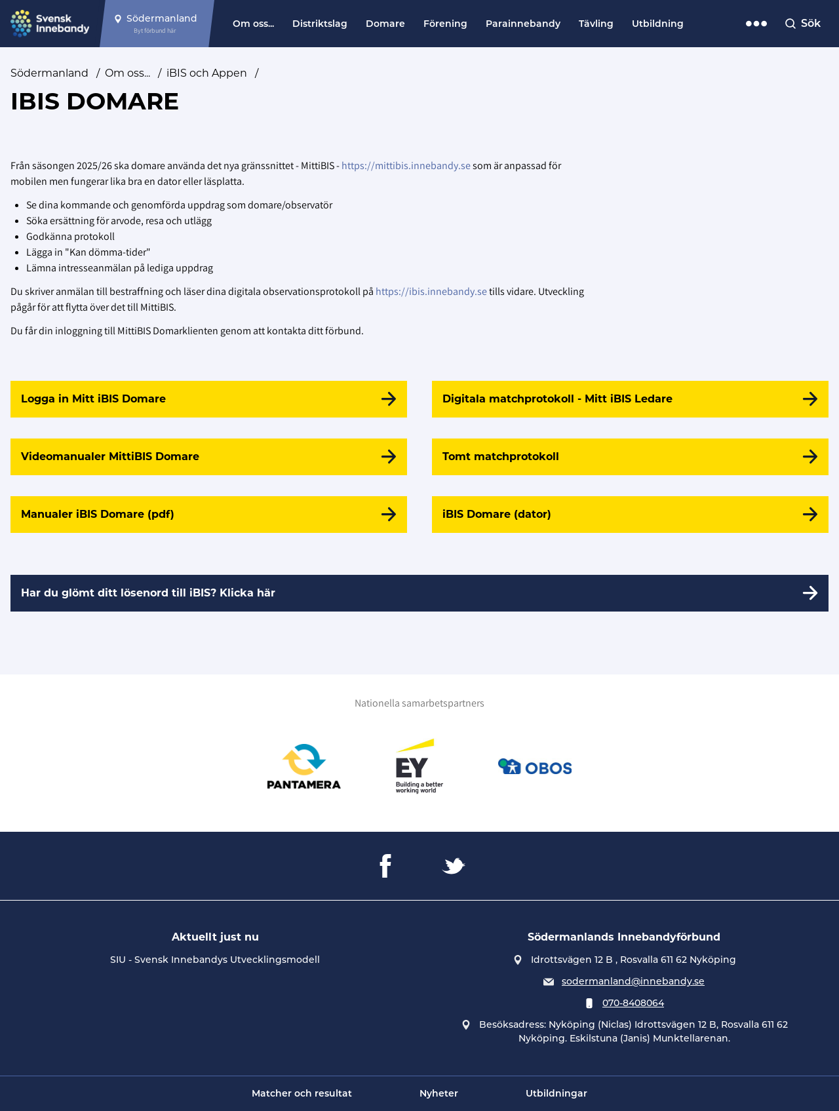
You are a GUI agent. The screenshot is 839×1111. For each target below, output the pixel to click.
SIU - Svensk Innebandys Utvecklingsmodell (215, 959)
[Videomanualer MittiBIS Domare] (208, 457)
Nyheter (439, 1093)
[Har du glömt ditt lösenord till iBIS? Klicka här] (419, 593)
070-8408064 (633, 1003)
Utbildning (658, 23)
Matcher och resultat (302, 1093)
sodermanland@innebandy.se (633, 981)
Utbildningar (556, 1093)
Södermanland (49, 73)
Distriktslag (319, 23)
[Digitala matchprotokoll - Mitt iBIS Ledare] (630, 399)
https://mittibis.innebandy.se (406, 165)
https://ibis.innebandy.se (431, 291)
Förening (445, 23)
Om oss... (253, 23)
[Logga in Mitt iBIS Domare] (208, 399)
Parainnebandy (523, 23)
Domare (385, 23)
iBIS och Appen (206, 73)
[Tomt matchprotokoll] (630, 457)
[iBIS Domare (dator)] (630, 514)
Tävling (596, 23)
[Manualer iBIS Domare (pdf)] (208, 514)
